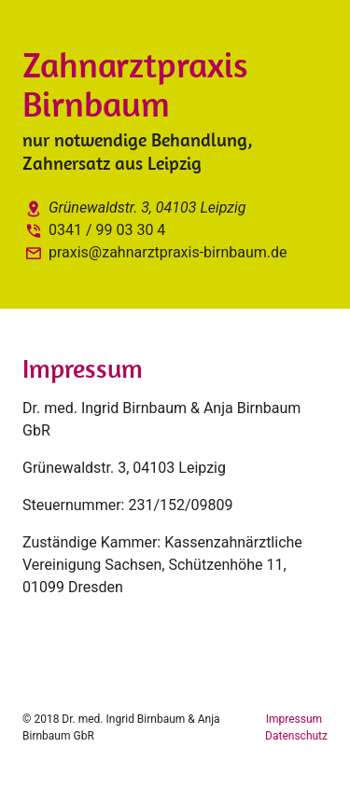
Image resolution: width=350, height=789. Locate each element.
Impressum (295, 719)
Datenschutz (296, 735)
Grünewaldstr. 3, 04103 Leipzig (134, 207)
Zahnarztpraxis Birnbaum (135, 83)
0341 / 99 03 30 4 (93, 230)
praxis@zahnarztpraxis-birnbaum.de (154, 252)
